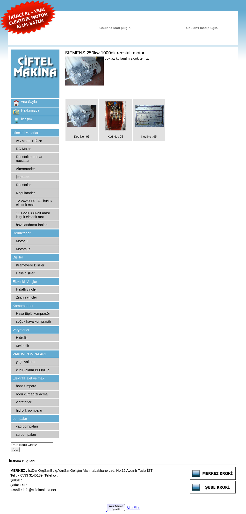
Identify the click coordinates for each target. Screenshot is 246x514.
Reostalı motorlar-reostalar (29, 159)
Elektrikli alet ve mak (28, 378)
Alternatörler (25, 169)
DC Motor (23, 149)
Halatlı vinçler (26, 289)
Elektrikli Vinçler (25, 282)
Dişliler (18, 257)
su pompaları (26, 434)
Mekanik (22, 346)
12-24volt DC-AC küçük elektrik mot (34, 203)
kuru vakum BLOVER (32, 370)
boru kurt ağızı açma (32, 394)
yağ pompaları (27, 426)
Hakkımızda (30, 110)
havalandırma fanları (32, 225)
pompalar (20, 419)
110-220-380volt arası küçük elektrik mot (33, 215)
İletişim (26, 119)
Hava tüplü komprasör (33, 313)
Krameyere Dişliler (30, 265)
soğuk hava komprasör (33, 321)
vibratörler (23, 402)
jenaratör (23, 177)
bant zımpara (26, 386)
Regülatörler (25, 193)
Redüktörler (21, 233)
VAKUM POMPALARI (29, 354)
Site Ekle (133, 508)
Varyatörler (21, 330)
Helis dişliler (25, 273)
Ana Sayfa (29, 102)
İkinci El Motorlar (25, 133)
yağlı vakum (25, 362)
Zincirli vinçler (26, 297)
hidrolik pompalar (29, 410)
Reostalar (23, 185)
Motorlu (22, 241)
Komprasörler (23, 306)
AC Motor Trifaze (29, 141)
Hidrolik (22, 338)
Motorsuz (23, 249)
